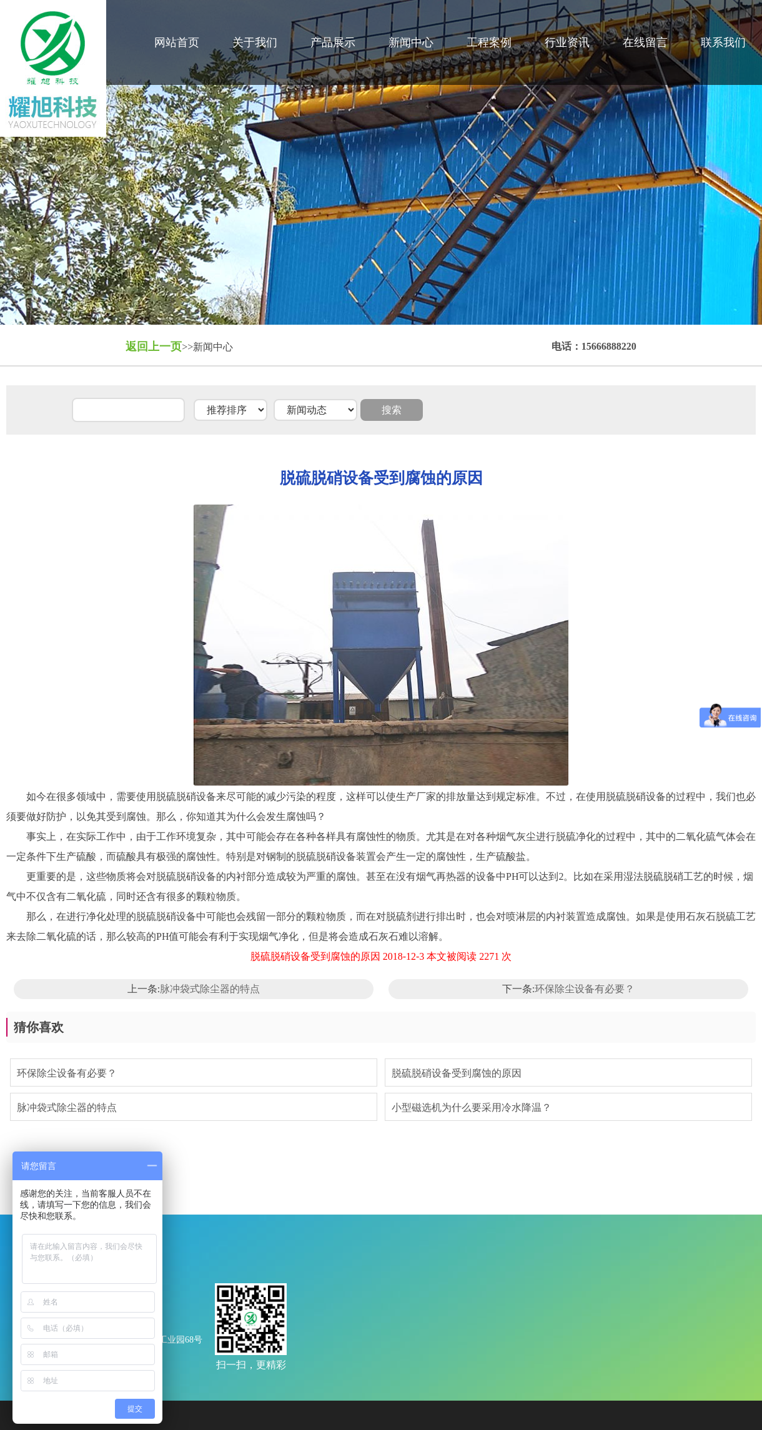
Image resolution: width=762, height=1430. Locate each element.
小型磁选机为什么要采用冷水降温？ (472, 1107)
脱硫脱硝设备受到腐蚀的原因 (457, 1073)
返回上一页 (154, 346)
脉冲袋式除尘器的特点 (210, 989)
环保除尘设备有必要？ (585, 989)
